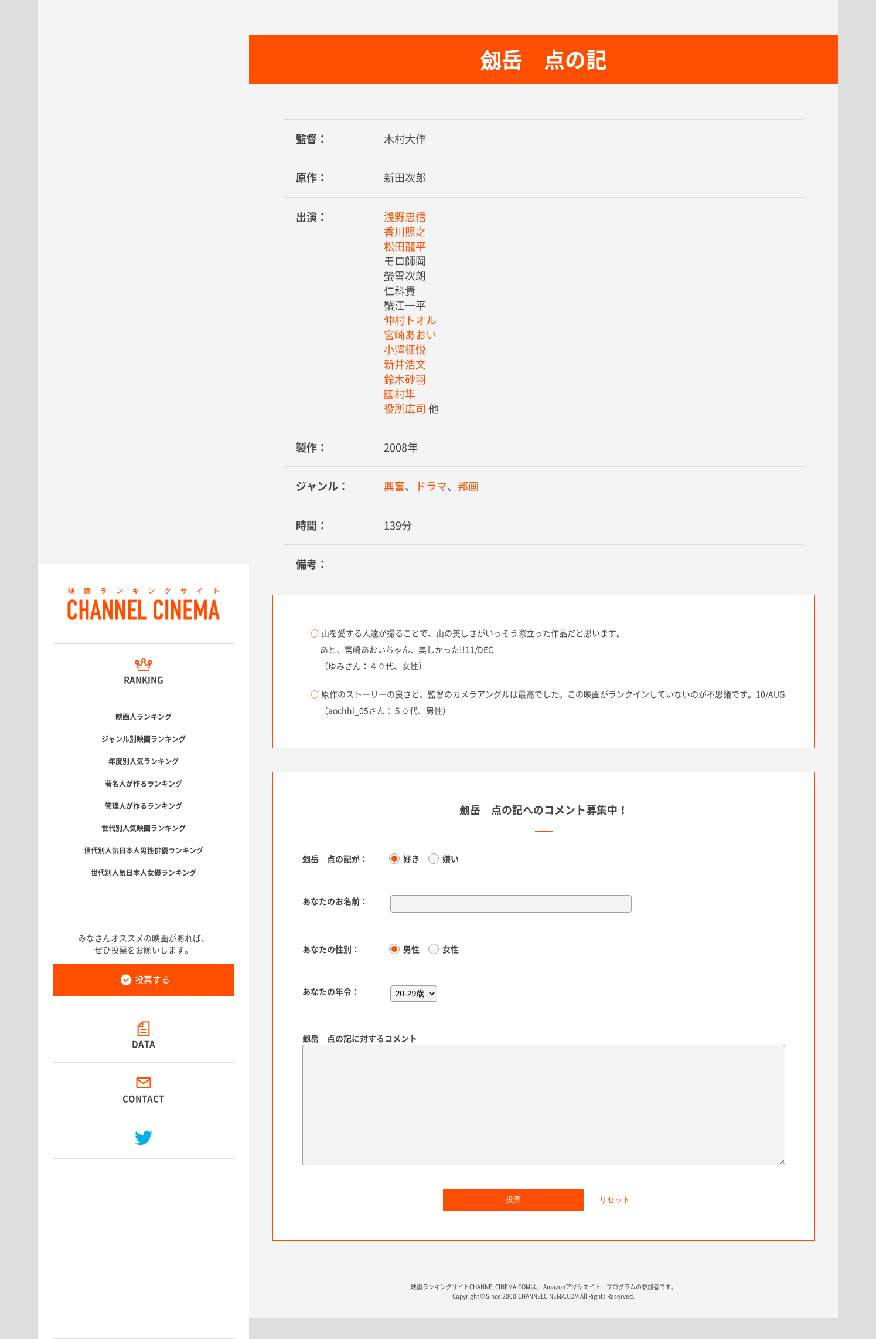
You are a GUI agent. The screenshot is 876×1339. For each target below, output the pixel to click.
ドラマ (431, 486)
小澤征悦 (405, 349)
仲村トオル (410, 320)
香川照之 (405, 231)
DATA (143, 1044)
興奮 (394, 486)
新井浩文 (405, 364)
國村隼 (399, 394)
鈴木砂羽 (405, 379)
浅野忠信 (405, 217)
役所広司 (405, 408)
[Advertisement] (143, 1244)
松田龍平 (405, 246)
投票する (152, 979)
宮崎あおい (410, 335)
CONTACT (143, 1098)
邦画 (468, 486)
